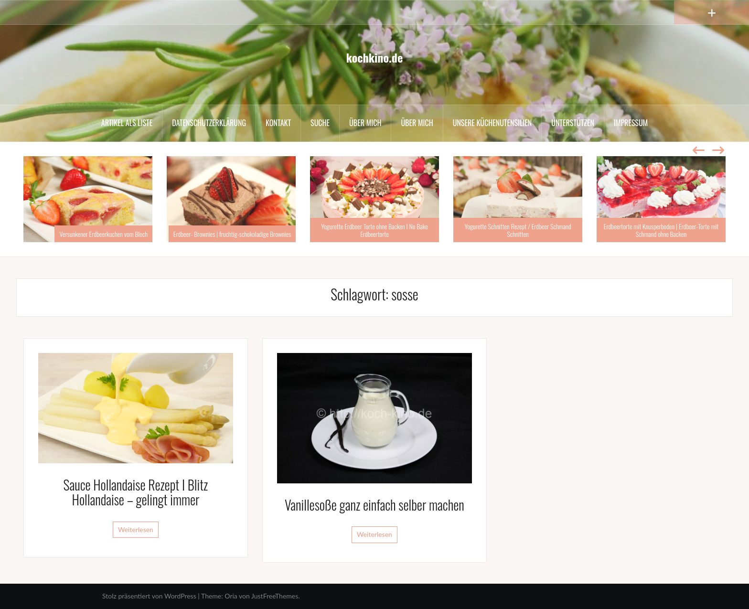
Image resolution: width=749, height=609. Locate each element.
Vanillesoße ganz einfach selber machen (374, 504)
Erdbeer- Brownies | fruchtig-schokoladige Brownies (232, 234)
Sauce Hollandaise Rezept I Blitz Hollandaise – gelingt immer (136, 492)
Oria (231, 596)
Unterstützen (572, 122)
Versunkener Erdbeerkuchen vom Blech (103, 234)
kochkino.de (374, 57)
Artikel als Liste (126, 122)
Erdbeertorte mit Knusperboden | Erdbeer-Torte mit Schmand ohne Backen (661, 229)
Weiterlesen (135, 529)
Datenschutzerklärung (209, 122)
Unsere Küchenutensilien (492, 122)
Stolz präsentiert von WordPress (149, 596)
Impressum (631, 122)
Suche (320, 122)
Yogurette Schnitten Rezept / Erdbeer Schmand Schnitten (517, 229)
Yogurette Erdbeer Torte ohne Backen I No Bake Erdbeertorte (374, 229)
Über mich (365, 122)
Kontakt (278, 122)
